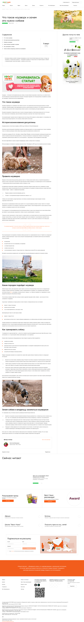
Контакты (75, 5)
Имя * (23, 541)
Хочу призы (8, 500)
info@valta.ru (29, 607)
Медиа (3, 5)
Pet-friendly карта (51, 5)
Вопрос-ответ (24, 584)
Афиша (19, 5)
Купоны (33, 5)
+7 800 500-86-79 (66, 2)
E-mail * (8, 541)
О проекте (41, 5)
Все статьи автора (46, 439)
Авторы (22, 589)
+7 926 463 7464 (14, 614)
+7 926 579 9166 (17, 613)
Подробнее (50, 501)
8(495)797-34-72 (9, 607)
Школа (26, 5)
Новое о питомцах (24, 579)
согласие (12, 551)
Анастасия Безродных (14, 443)
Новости (11, 5)
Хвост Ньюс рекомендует (64, 5)
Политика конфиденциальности (8, 621)
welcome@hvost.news (24, 611)
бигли (11, 292)
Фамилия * (9, 546)
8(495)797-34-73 (15, 607)
